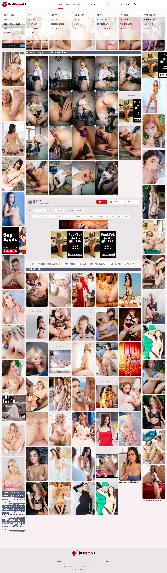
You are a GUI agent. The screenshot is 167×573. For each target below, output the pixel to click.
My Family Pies (115, 264)
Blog (128, 4)
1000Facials (81, 12)
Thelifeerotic (40, 210)
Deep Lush (82, 264)
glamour (44, 216)
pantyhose (110, 216)
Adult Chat (129, 264)
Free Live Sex (52, 12)
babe (36, 216)
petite (69, 216)
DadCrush (119, 12)
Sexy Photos (37, 12)
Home (60, 4)
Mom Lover (108, 12)
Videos (109, 4)
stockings (79, 210)
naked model (89, 216)
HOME (59, 561)
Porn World (131, 12)
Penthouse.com (94, 12)
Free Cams (118, 4)
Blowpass (103, 264)
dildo (126, 216)
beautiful (78, 216)
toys (119, 216)
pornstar (61, 216)
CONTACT (106, 561)
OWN (67, 4)
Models (101, 4)
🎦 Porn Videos (68, 12)
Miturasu (59, 210)
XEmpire (93, 264)
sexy (52, 216)
